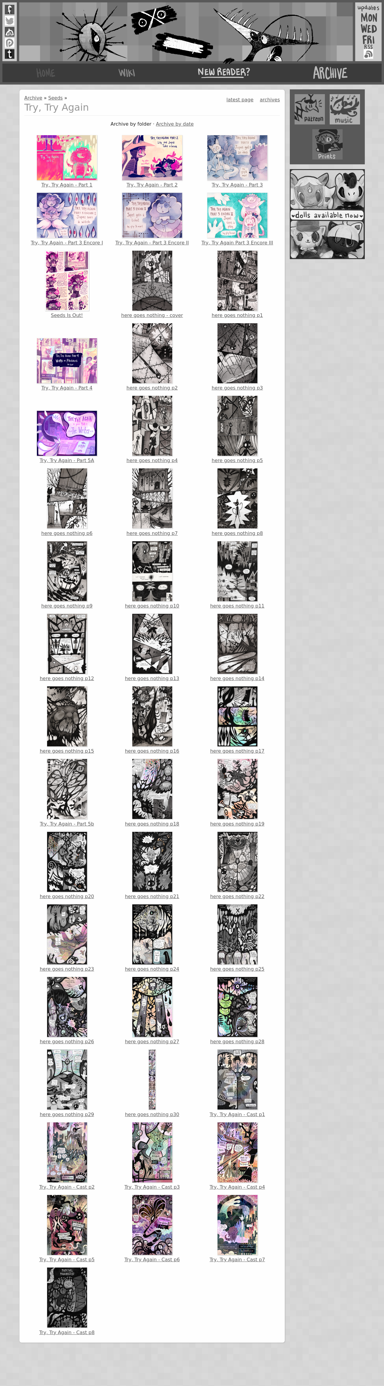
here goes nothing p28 (237, 1010)
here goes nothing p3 (237, 357)
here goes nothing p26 (67, 1010)
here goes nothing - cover (152, 284)
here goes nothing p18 (152, 792)
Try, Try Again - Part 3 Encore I (67, 219)
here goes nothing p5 (237, 429)
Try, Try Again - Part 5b (67, 792)
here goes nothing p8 (237, 502)
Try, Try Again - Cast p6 (152, 1228)
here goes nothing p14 (237, 647)
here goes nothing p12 (67, 647)
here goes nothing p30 (152, 1083)
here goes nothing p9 (67, 575)
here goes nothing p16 (152, 720)
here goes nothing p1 (237, 284)
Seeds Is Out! (67, 284)
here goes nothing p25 (237, 938)
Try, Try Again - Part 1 (67, 161)
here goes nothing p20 (67, 865)
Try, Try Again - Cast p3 (152, 1156)
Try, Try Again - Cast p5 (67, 1228)
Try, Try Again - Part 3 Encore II (152, 219)
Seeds (55, 98)
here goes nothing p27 (152, 1010)
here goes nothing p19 (237, 792)
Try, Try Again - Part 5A (67, 437)
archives (270, 100)
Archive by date (175, 124)
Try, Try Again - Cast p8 (67, 1301)
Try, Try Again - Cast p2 (67, 1156)
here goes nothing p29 (67, 1083)
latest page (240, 100)
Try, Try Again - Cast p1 (237, 1083)
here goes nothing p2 (152, 357)
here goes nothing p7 (152, 502)
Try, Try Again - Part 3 (237, 161)
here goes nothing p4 (152, 429)
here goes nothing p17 (237, 720)
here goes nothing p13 (152, 647)
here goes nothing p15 (67, 720)
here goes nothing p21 (152, 865)
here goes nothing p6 (67, 502)
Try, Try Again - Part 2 (152, 161)
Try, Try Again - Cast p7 (237, 1228)
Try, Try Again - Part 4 (67, 364)
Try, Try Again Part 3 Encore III (237, 219)
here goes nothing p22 (237, 865)
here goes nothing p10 (152, 575)
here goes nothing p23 (67, 938)
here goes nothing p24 (152, 938)
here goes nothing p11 (237, 575)
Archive (33, 98)
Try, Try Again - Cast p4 (237, 1156)
